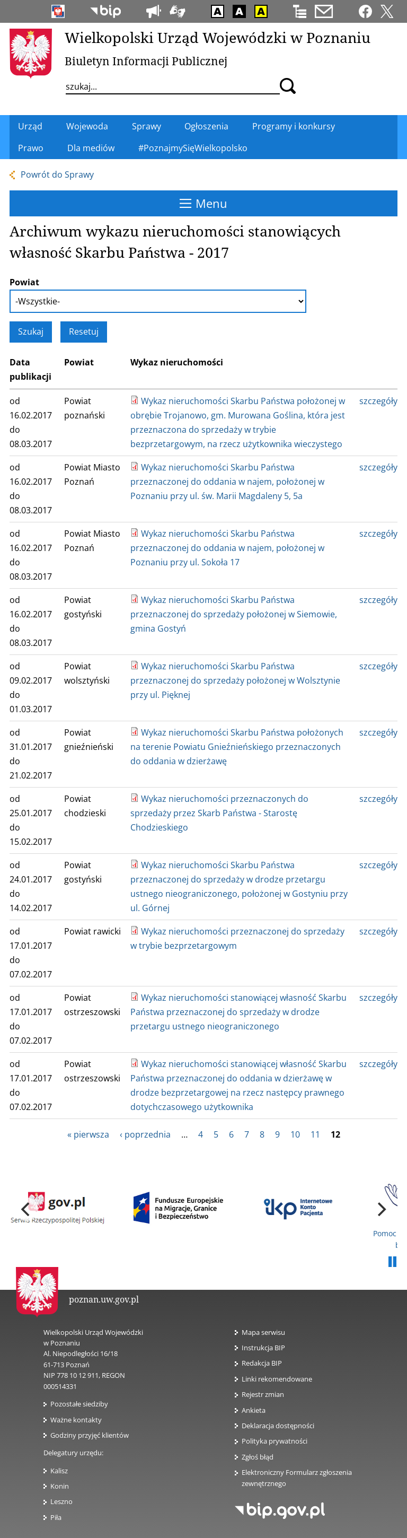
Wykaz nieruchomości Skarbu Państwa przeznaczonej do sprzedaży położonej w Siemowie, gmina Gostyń (233, 614)
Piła (55, 1517)
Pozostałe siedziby (79, 1404)
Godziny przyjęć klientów (89, 1435)
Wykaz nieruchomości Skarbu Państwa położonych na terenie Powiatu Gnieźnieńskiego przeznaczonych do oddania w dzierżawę (236, 747)
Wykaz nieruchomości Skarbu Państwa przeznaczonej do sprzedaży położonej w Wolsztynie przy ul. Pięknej (235, 680)
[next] (380, 1209)
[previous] (26, 1209)
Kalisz (59, 1470)
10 (295, 1134)
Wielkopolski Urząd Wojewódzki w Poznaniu (217, 37)
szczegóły (378, 401)
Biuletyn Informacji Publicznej (146, 61)
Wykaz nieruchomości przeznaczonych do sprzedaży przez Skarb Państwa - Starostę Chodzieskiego (219, 813)
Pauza (392, 1262)
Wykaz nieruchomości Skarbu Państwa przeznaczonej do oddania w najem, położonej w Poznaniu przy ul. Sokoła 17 (227, 548)
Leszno (61, 1501)
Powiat (24, 282)
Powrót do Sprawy (57, 174)
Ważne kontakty (76, 1420)
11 (315, 1134)
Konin (59, 1486)
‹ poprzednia (145, 1134)
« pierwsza (88, 1134)
